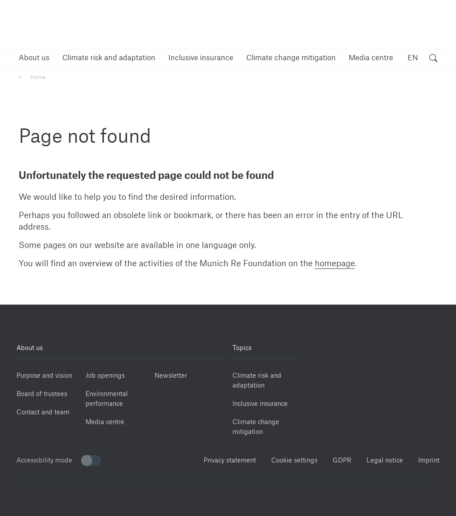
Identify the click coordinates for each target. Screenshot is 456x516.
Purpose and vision (44, 375)
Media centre (105, 421)
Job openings (105, 375)
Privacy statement (230, 460)
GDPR (342, 460)
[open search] (433, 59)
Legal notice (384, 460)
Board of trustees (41, 393)
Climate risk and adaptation (256, 380)
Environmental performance (107, 398)
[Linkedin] (316, 344)
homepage (335, 263)
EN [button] (412, 57)
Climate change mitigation (255, 426)
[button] (34, 57)
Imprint (429, 460)
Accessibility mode (58, 460)
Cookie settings (294, 460)
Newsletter (171, 375)
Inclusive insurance (260, 403)
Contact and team (42, 412)
